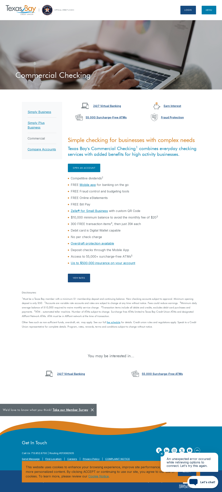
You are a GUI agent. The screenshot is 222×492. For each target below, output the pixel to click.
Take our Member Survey (70, 410)
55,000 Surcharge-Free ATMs (106, 117)
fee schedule (113, 322)
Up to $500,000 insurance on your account (103, 263)
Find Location (53, 458)
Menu (209, 10)
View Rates (79, 278)
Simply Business (39, 112)
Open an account (84, 168)
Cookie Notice (98, 476)
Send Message (31, 458)
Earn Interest (172, 106)
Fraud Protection (172, 117)
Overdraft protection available (92, 243)
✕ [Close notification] (161, 454)
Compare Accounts (42, 149)
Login (188, 10)
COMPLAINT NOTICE (117, 458)
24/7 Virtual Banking (107, 106)
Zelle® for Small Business (89, 211)
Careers (72, 458)
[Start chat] (202, 482)
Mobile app (88, 185)
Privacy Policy (91, 458)
